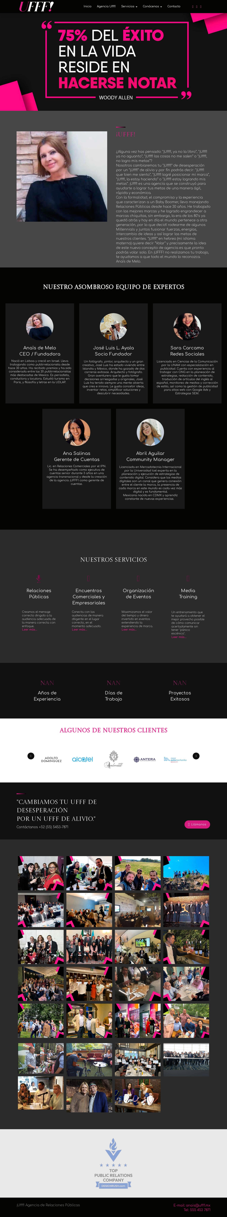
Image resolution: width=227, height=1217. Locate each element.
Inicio (87, 6)
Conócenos (151, 6)
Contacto (173, 6)
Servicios (127, 6)
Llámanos (197, 832)
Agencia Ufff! (106, 6)
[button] (30, 762)
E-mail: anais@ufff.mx (192, 1213)
